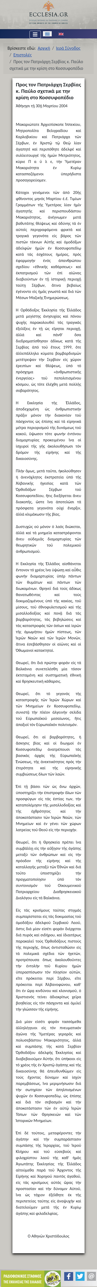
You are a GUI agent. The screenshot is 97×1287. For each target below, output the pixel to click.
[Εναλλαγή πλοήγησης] (35, 34)
